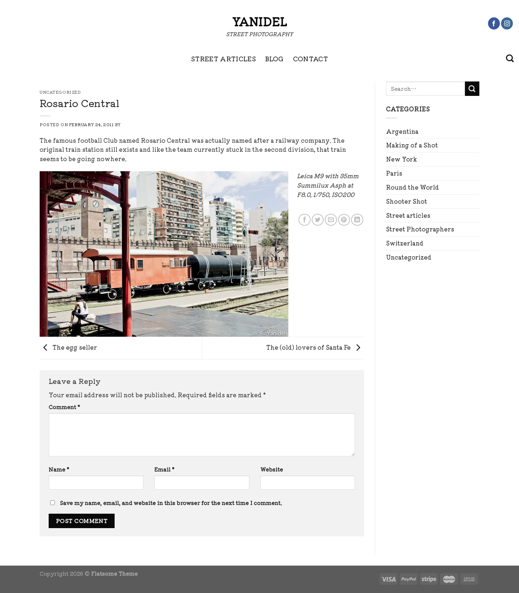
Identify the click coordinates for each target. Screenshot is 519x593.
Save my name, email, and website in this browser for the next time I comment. (171, 502)
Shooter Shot (406, 201)
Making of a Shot (412, 145)
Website (271, 469)
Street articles (408, 215)
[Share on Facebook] (304, 220)
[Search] (510, 58)
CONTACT (310, 58)
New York (401, 159)
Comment (64, 407)
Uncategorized (408, 257)
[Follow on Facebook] (494, 23)
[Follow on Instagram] (507, 23)
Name (59, 469)
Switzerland (404, 243)
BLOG (274, 58)
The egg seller (68, 347)
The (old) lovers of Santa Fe (315, 347)
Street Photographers (420, 229)
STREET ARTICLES (223, 58)
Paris (394, 173)
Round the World (412, 187)
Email (164, 469)
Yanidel (259, 21)
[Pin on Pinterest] (344, 220)
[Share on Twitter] (318, 220)
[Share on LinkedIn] (357, 220)
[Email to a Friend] (331, 220)
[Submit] (472, 88)
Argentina (402, 131)
